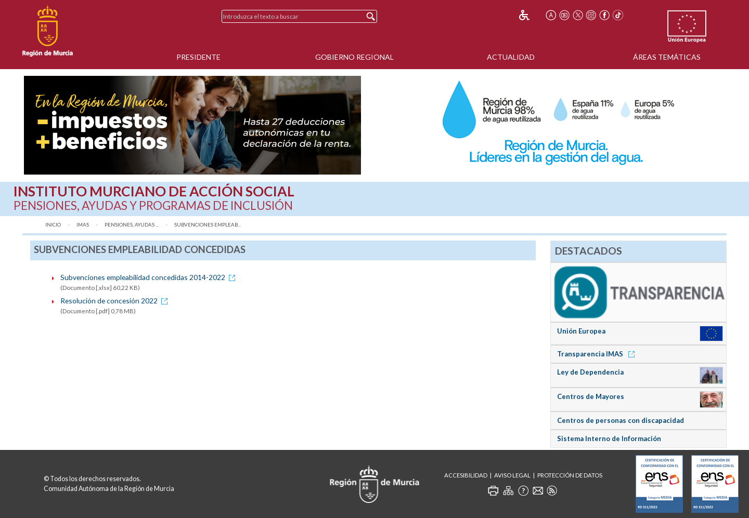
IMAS (82, 225)
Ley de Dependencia (590, 372)
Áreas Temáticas (667, 56)
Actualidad (511, 56)
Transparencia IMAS (597, 354)
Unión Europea (581, 331)
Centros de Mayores (590, 396)
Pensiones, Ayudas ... (132, 225)
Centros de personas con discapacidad (620, 420)
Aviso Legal (512, 475)
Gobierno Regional (354, 56)
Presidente (198, 56)
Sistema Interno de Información (609, 438)
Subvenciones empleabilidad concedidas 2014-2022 (149, 277)
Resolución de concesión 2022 (115, 300)
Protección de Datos (569, 475)
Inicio (53, 225)
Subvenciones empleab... (207, 225)
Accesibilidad (465, 475)
